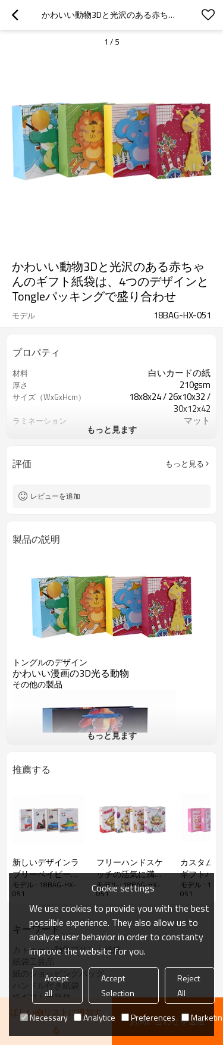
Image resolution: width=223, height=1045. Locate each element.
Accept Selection (117, 985)
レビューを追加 (55, 496)
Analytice (94, 1017)
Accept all (56, 985)
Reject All (188, 985)
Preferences (148, 1017)
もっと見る (184, 464)
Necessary (44, 1017)
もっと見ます (112, 429)
